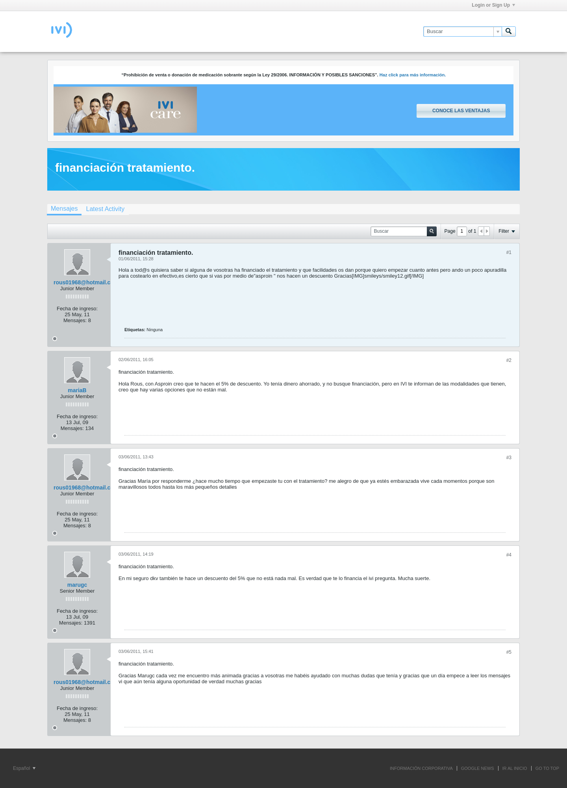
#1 (508, 252)
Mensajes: (75, 320)
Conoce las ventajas (461, 110)
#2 (508, 360)
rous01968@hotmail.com (86, 282)
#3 (508, 457)
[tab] (64, 209)
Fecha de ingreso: (77, 308)
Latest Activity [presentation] (105, 209)
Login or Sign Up (493, 5)
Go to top (547, 768)
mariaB (77, 390)
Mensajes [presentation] (64, 208)
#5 (508, 652)
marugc (77, 585)
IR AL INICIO (514, 768)
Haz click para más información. (413, 74)
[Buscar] (462, 31)
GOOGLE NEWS (477, 768)
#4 (508, 555)
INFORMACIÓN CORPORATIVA (421, 768)
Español (24, 768)
